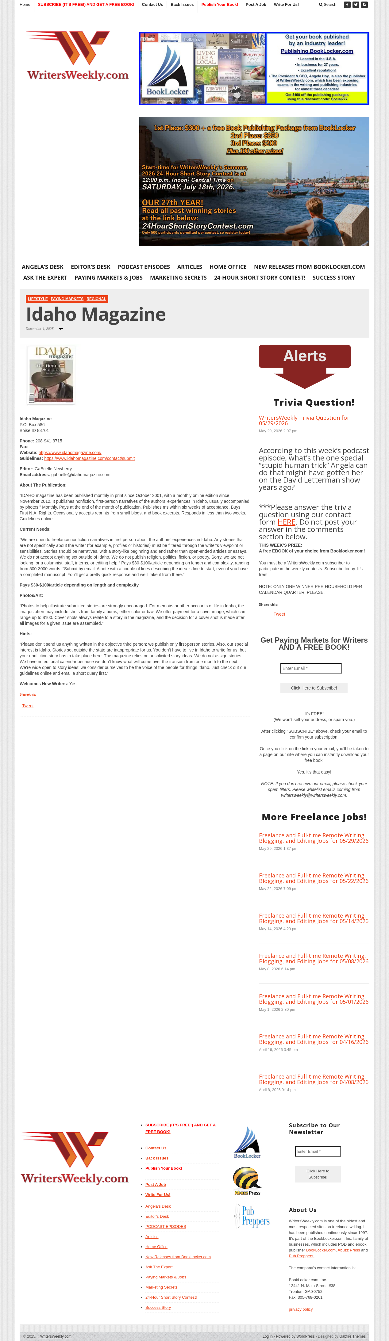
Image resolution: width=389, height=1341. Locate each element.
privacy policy (301, 1309)
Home (25, 4)
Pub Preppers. (301, 1256)
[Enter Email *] (311, 668)
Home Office (228, 266)
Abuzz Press (349, 1250)
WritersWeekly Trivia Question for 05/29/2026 (304, 420)
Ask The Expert (45, 277)
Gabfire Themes (352, 1336)
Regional (96, 299)
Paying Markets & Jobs (109, 277)
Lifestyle (38, 299)
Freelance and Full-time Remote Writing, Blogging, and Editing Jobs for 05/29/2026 (313, 837)
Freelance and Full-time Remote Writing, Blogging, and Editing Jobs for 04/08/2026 (313, 1079)
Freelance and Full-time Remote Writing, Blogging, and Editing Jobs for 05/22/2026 (313, 878)
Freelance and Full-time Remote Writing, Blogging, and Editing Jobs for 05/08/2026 (313, 958)
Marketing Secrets (178, 277)
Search (328, 4)
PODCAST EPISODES (144, 266)
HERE (286, 522)
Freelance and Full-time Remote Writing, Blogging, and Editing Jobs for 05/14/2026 (313, 918)
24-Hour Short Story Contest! (259, 277)
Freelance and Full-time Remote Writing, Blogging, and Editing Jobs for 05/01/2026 (313, 998)
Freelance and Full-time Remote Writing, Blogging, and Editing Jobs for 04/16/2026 (313, 1039)
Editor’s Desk (90, 266)
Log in (268, 1336)
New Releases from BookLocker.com (309, 266)
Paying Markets (67, 299)
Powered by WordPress (295, 1336)
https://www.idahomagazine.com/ (70, 452)
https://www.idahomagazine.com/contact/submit (89, 458)
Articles (189, 266)
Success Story (334, 277)
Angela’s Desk (43, 266)
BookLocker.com (321, 1250)
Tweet (27, 705)
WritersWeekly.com (54, 1336)
